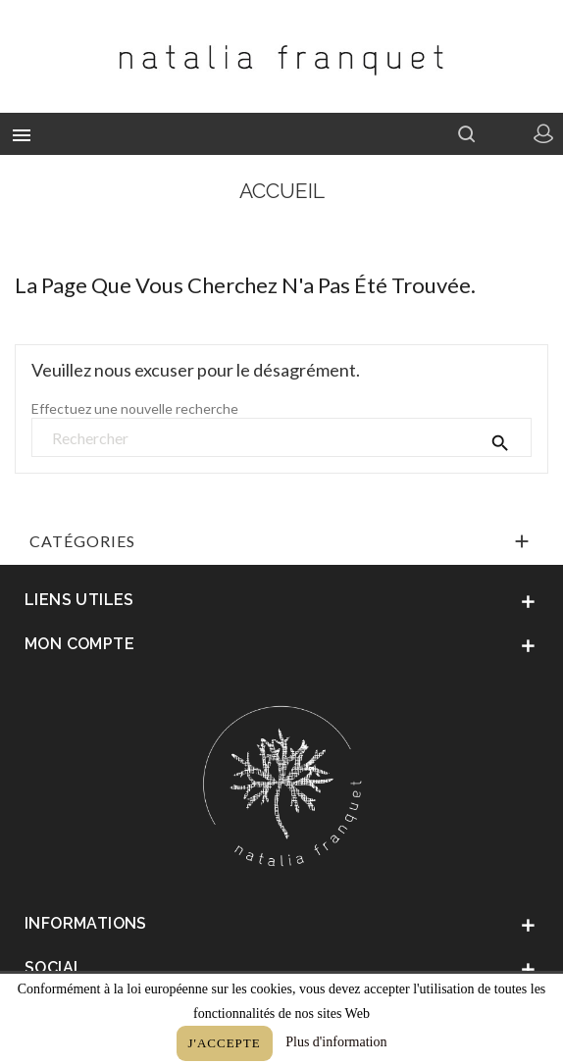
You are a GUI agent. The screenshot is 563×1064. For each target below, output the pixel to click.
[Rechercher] (281, 438)
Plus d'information (335, 1042)
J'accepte (224, 1043)
